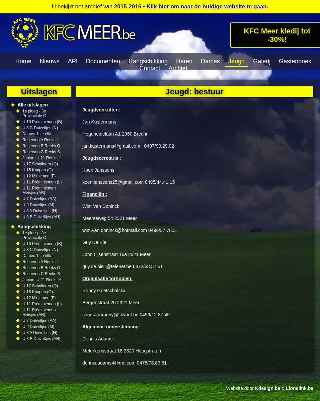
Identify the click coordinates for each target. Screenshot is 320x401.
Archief (178, 68)
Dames (210, 61)
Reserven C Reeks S (41, 152)
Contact (149, 68)
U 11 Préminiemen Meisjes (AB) (39, 190)
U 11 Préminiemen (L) (42, 182)
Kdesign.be (267, 388)
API (73, 61)
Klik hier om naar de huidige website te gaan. (207, 6)
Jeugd (236, 61)
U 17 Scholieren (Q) (40, 164)
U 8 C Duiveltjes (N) (40, 128)
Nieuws (50, 61)
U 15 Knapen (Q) (37, 170)
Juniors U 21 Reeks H (42, 158)
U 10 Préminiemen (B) (42, 121)
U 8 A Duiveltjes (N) (39, 211)
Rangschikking (148, 61)
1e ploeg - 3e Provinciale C (34, 113)
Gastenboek (295, 61)
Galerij (261, 61)
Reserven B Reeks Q (41, 146)
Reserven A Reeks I (40, 140)
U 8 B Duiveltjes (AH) (41, 217)
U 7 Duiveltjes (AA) (39, 198)
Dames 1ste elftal (38, 134)
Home (23, 61)
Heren (184, 61)
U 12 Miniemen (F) (39, 176)
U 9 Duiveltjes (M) (38, 205)
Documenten (103, 61)
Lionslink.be (299, 388)
